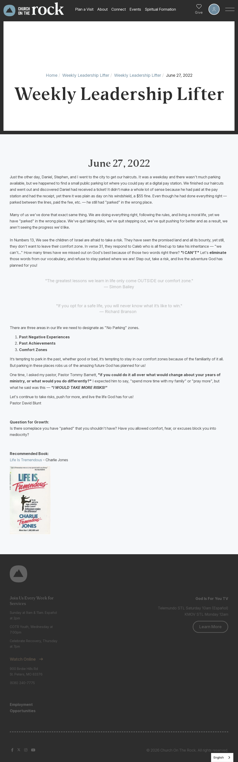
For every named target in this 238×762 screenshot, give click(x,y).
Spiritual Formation (160, 9)
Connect (118, 9)
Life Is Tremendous (26, 460)
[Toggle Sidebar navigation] (230, 9)
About (102, 9)
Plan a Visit (84, 9)
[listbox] (222, 757)
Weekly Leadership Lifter (85, 75)
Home (51, 75)
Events (135, 9)
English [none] (219, 757)
